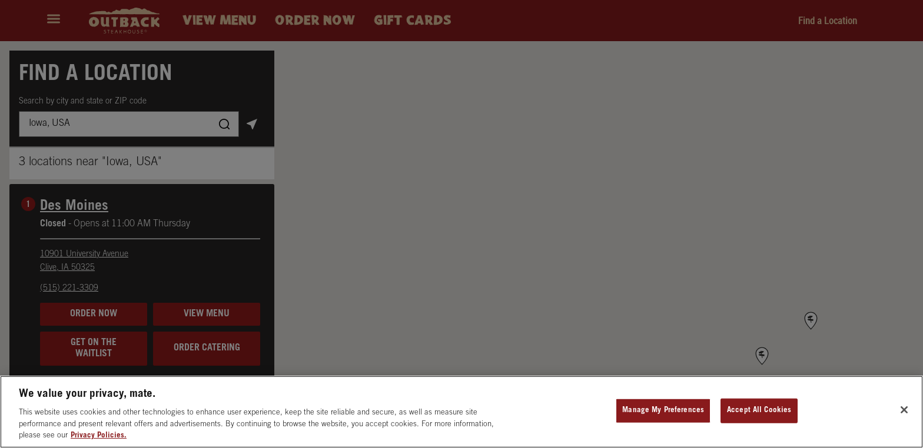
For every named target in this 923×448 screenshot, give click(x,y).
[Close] (904, 410)
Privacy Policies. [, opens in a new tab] (99, 436)
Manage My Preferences (663, 410)
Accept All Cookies (759, 410)
